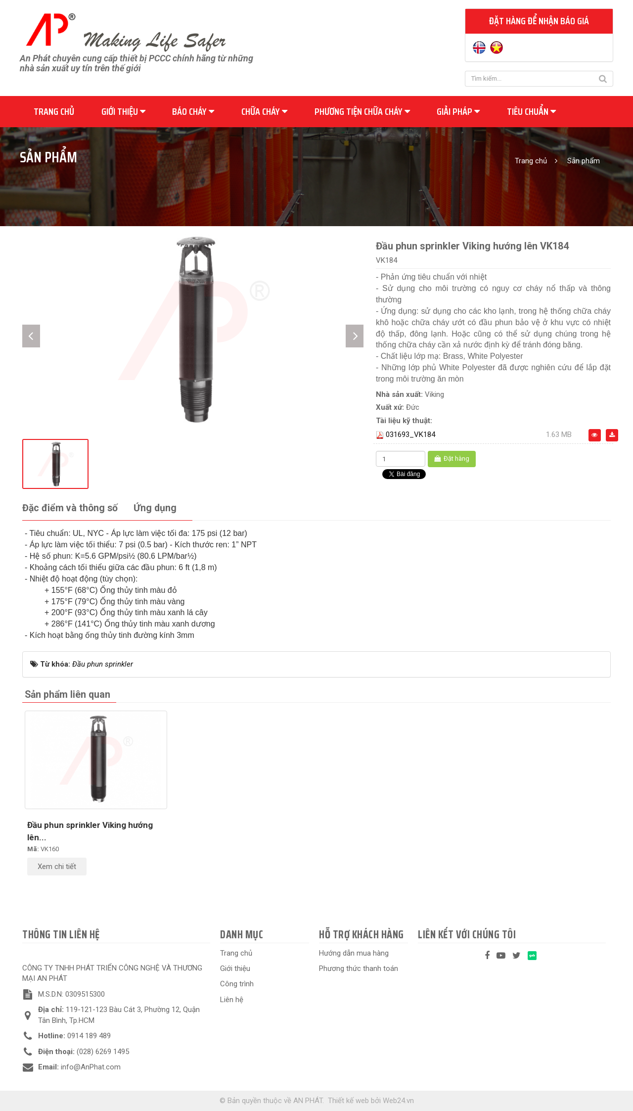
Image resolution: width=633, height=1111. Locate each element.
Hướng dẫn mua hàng (354, 953)
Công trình (237, 983)
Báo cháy (193, 111)
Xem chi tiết (57, 866)
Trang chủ (54, 111)
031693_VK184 (410, 434)
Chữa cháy (264, 111)
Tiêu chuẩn (531, 111)
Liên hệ (231, 999)
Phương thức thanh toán (358, 968)
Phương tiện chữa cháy (362, 111)
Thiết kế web (348, 1100)
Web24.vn (398, 1100)
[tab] (70, 508)
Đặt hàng (451, 458)
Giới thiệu (123, 111)
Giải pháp (458, 111)
